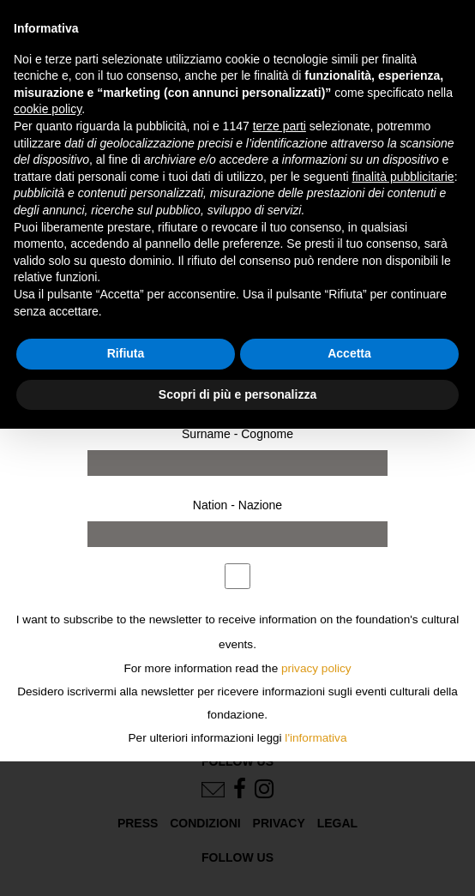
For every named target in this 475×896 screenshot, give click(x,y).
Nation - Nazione (237, 505)
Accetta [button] (349, 353)
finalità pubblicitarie (403, 176)
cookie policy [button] (47, 109)
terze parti (279, 126)
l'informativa (315, 737)
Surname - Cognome (237, 434)
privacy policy (316, 668)
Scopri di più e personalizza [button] (237, 394)
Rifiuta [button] (126, 353)
